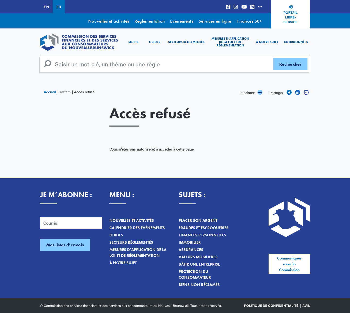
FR (58, 6)
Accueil (50, 91)
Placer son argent (198, 220)
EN (46, 6)
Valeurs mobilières (198, 256)
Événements (181, 21)
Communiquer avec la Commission (289, 264)
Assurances (191, 249)
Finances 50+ (249, 21)
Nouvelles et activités (108, 21)
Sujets (133, 42)
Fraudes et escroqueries (203, 227)
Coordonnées (296, 42)
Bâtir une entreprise (199, 264)
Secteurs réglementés (186, 42)
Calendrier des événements (137, 227)
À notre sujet (267, 42)
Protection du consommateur (195, 274)
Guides (154, 42)
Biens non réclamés (199, 284)
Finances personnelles (202, 235)
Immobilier (190, 242)
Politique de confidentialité (271, 305)
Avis (306, 305)
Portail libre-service (290, 17)
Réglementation (149, 21)
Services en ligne (215, 21)
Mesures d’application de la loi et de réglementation (230, 42)
